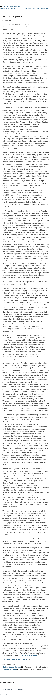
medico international (29, 655)
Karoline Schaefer (10, 669)
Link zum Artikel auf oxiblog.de (16, 660)
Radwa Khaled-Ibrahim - (13, 667)
